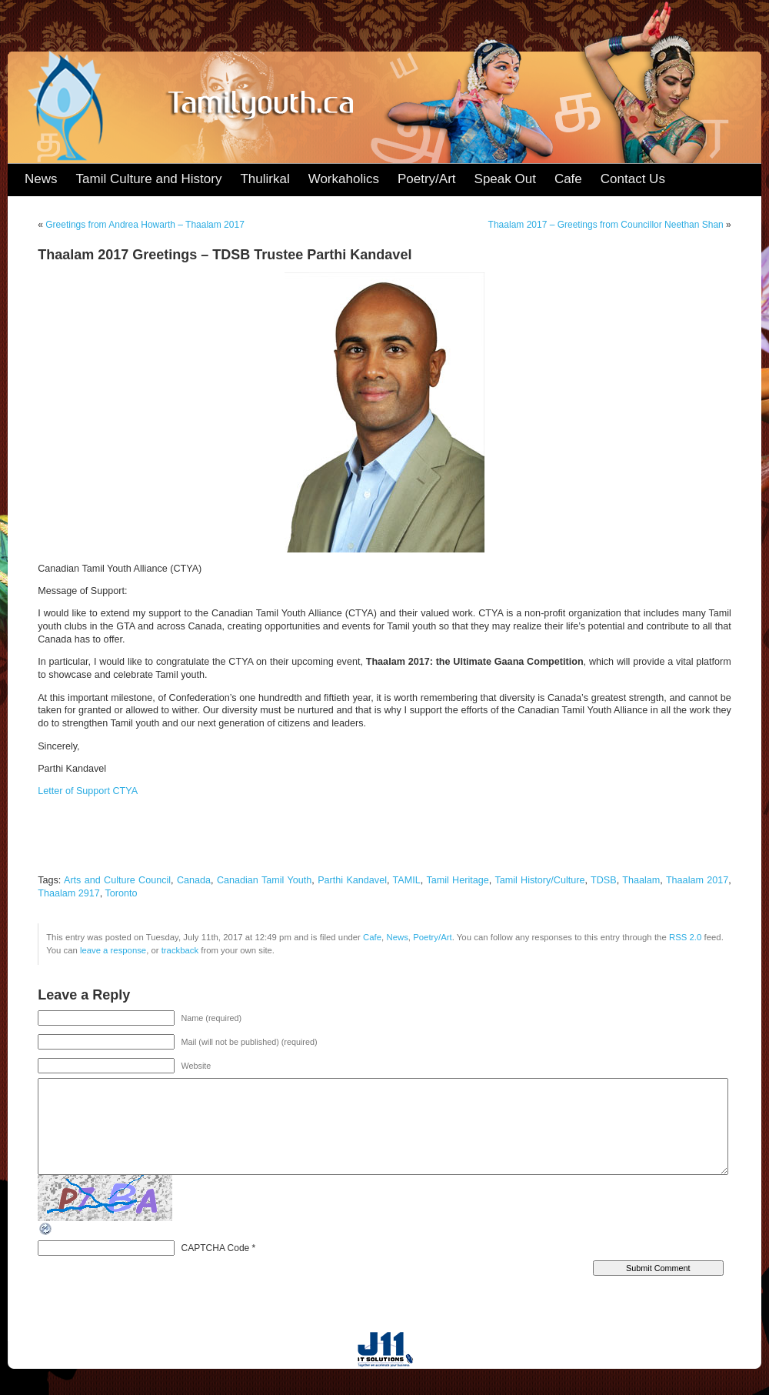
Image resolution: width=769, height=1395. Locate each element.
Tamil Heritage (457, 880)
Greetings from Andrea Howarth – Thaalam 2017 (145, 224)
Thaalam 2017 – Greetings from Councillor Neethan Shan (606, 224)
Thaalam (641, 880)
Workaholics (343, 179)
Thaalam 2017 (697, 880)
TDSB (604, 880)
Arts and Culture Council (117, 880)
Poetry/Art (427, 179)
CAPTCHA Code (215, 1248)
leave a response (113, 950)
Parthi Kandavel (352, 880)
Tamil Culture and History (149, 179)
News (41, 179)
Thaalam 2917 (69, 893)
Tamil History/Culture (539, 880)
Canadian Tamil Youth (264, 880)
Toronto (121, 893)
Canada (194, 880)
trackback (179, 950)
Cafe (568, 179)
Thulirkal (264, 179)
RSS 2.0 (685, 937)
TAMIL (407, 880)
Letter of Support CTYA (88, 791)
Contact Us (633, 179)
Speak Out (505, 179)
